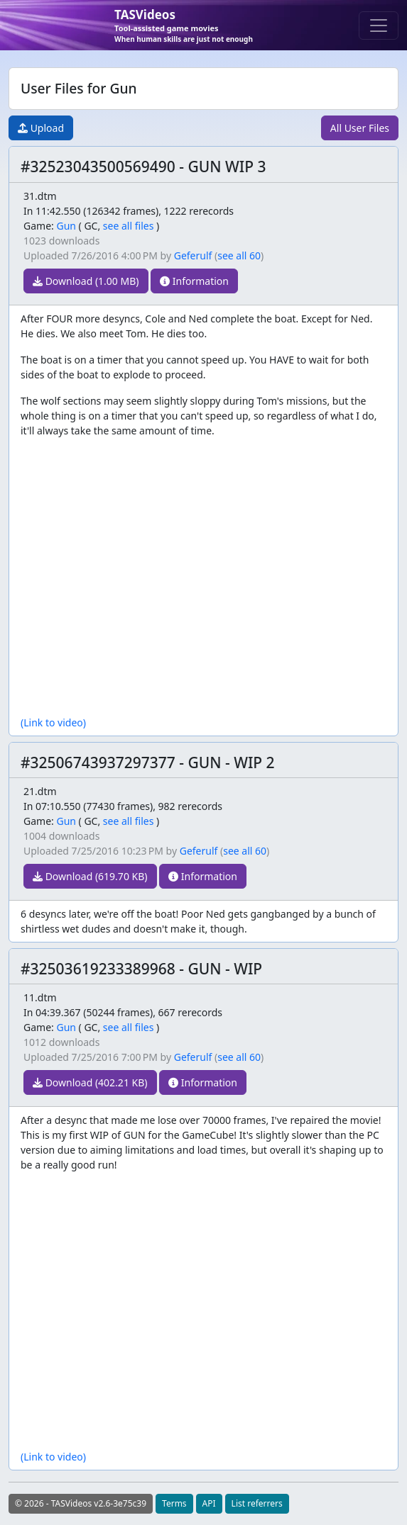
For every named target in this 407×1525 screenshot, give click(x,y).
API (209, 1503)
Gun (66, 225)
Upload (41, 128)
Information (194, 281)
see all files (128, 225)
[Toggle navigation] (378, 25)
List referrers (257, 1503)
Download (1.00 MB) (86, 281)
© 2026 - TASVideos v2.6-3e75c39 (80, 1503)
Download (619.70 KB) (90, 876)
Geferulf (193, 255)
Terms (174, 1503)
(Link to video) (53, 722)
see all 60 (239, 255)
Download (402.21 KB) (90, 1082)
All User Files (359, 128)
